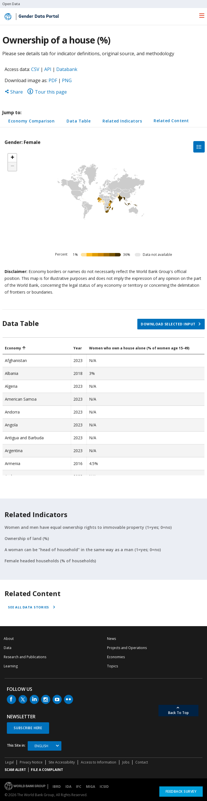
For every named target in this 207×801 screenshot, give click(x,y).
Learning (11, 666)
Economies (116, 656)
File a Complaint (47, 769)
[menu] (202, 15)
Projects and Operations (127, 647)
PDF (53, 80)
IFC (78, 786)
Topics (112, 666)
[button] (12, 158)
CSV (35, 69)
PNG (67, 80)
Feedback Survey (181, 791)
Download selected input (168, 324)
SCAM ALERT (15, 769)
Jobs (125, 762)
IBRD (57, 786)
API (47, 69)
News (111, 638)
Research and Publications (25, 656)
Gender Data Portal (39, 16)
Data (7, 647)
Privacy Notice (31, 762)
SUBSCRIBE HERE (28, 727)
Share (14, 92)
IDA (68, 786)
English (41, 745)
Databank (66, 69)
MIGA (90, 786)
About (9, 638)
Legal (9, 762)
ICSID (104, 786)
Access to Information (98, 762)
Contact (141, 762)
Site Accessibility (62, 762)
